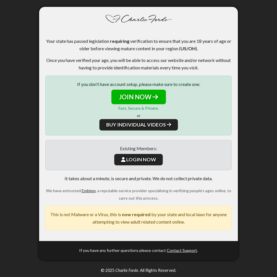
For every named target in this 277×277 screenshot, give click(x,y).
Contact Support (182, 250)
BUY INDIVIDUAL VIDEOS (138, 125)
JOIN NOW (138, 97)
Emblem (89, 190)
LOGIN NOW (138, 159)
